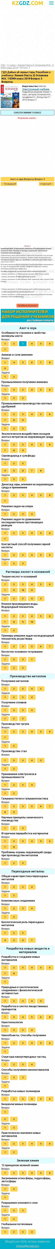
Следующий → (47, 184)
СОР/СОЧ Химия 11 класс (27, 112)
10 (23, 590)
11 (32, 590)
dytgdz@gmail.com (27, 1245)
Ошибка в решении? (27, 305)
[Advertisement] (27, 35)
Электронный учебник (35, 89)
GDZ (27, 3)
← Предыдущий (8, 184)
